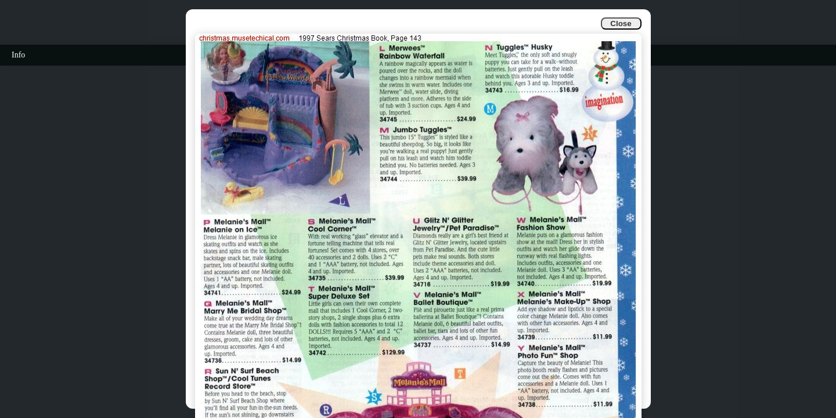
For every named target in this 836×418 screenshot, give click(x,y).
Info (18, 55)
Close (620, 23)
